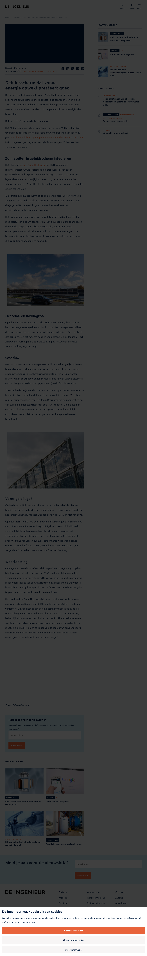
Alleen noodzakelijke (73, 940)
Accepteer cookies (73, 930)
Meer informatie (73, 949)
